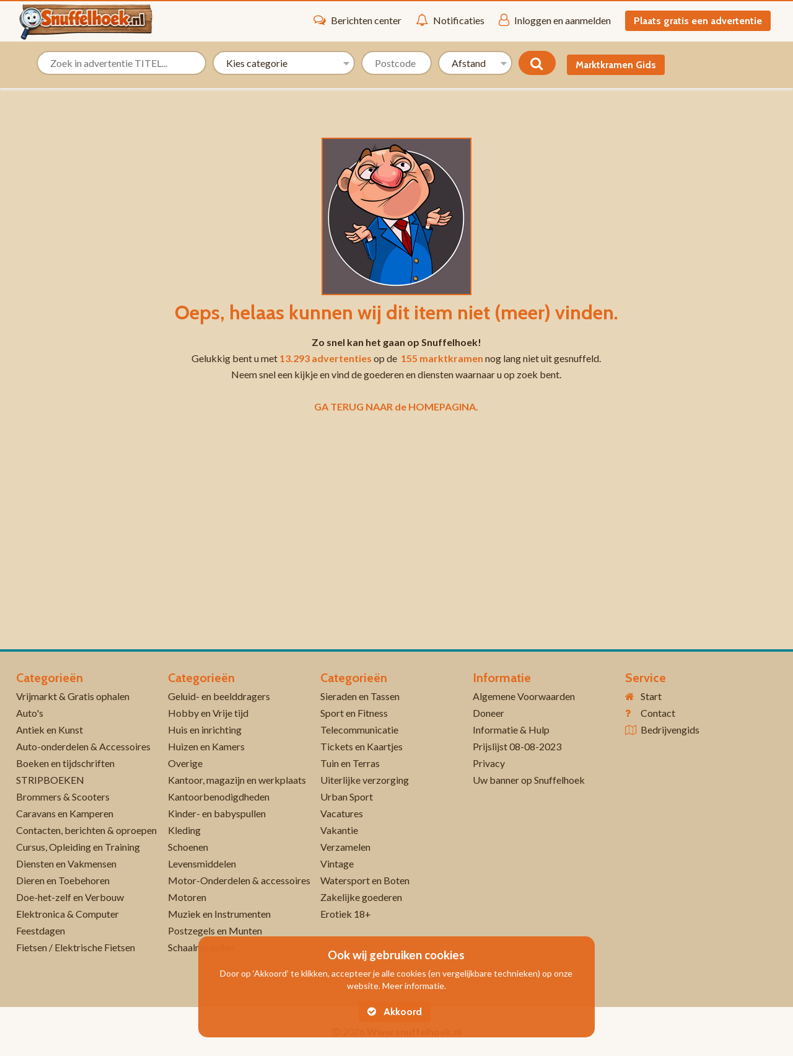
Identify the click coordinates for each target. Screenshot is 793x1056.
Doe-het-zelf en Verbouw (70, 897)
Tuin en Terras (350, 763)
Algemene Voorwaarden (524, 696)
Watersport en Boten (365, 880)
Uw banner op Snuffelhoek (529, 780)
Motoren (187, 897)
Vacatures (341, 813)
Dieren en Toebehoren (63, 880)
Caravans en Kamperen (64, 813)
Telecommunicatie (359, 729)
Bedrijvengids (670, 729)
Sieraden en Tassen (360, 696)
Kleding (184, 830)
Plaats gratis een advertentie (698, 21)
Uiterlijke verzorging (364, 780)
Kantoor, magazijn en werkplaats (237, 780)
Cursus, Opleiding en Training (78, 847)
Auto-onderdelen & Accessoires (83, 746)
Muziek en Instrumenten (219, 914)
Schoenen (188, 847)
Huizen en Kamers (206, 746)
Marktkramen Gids (616, 65)
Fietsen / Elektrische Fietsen (75, 947)
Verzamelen (345, 847)
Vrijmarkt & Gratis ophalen (72, 696)
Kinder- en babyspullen (217, 813)
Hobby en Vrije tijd (208, 713)
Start (651, 696)
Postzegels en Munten (215, 930)
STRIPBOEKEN (50, 780)
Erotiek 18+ (345, 914)
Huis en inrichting (205, 729)
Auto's (29, 713)
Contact (658, 713)
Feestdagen (40, 930)
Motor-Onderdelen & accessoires (239, 880)
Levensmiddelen (202, 863)
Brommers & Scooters (63, 796)
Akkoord (394, 1012)
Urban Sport (346, 796)
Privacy (489, 763)
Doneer (488, 713)
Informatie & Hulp (511, 729)
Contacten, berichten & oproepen (86, 830)
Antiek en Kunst (49, 729)
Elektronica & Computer (67, 914)
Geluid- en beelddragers (219, 696)
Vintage (337, 863)
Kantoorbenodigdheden (218, 796)
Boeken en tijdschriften (65, 763)
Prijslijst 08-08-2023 (517, 746)
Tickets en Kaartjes (361, 746)
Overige (185, 763)
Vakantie (339, 830)
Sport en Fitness (354, 713)
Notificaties (450, 20)
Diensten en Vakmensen (66, 863)
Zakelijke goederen (361, 897)
